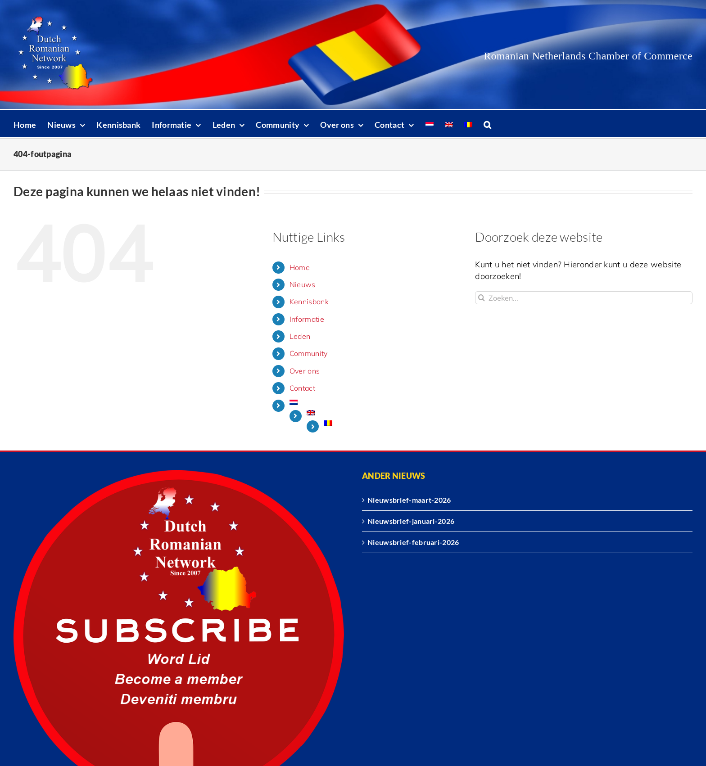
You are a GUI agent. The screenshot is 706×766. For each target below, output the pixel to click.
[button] (487, 123)
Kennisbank (309, 301)
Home (300, 267)
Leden (300, 336)
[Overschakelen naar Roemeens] (468, 123)
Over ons (305, 370)
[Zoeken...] (583, 297)
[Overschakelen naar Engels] (449, 123)
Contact (302, 387)
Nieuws (303, 284)
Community (309, 353)
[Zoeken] (481, 297)
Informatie (307, 319)
